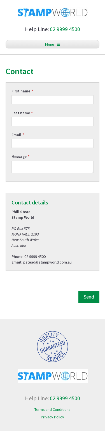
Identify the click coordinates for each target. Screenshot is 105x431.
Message (19, 156)
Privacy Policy (52, 417)
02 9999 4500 (65, 28)
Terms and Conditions (52, 409)
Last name (20, 112)
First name (20, 91)
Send (89, 296)
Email (16, 134)
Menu (52, 44)
